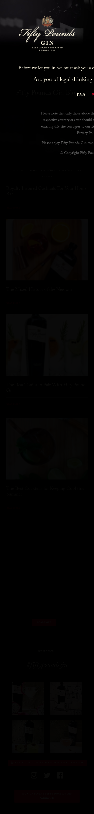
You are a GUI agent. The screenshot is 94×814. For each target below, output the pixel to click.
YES (80, 94)
